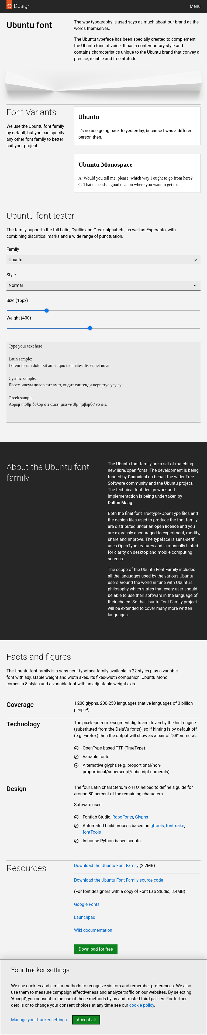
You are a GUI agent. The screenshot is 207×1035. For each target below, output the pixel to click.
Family (12, 249)
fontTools (92, 832)
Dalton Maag (120, 502)
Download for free (96, 949)
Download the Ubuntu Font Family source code (118, 880)
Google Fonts (87, 904)
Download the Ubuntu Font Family (106, 865)
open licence (166, 526)
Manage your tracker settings (39, 1019)
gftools (157, 825)
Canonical (137, 476)
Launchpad (84, 917)
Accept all (86, 1019)
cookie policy (141, 1005)
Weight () (18, 318)
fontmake (175, 825)
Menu (195, 6)
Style (11, 274)
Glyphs (141, 817)
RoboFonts (122, 817)
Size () (17, 300)
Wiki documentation (93, 930)
